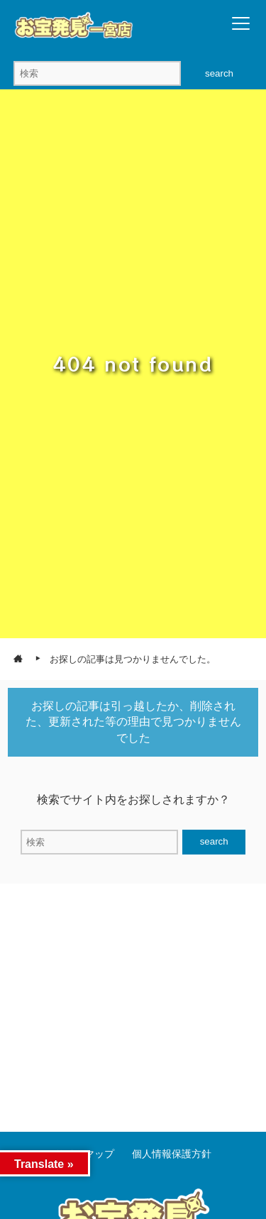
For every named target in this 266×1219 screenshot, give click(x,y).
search (219, 73)
